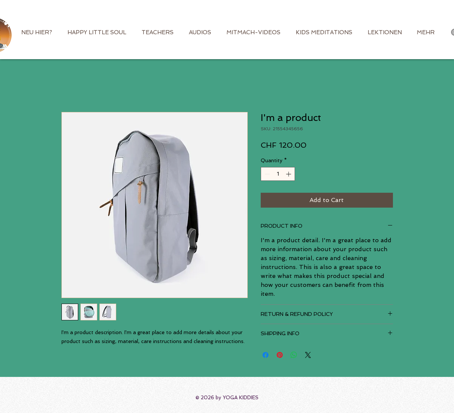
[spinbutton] (278, 173)
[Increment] (289, 173)
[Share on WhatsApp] (293, 354)
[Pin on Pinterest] (279, 354)
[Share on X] (308, 354)
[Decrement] (266, 173)
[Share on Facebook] (265, 354)
